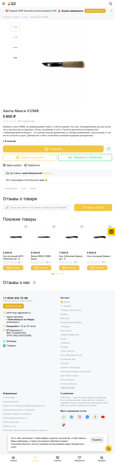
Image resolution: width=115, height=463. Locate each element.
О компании (9, 397)
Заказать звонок (13, 306)
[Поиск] (111, 3)
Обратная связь (11, 422)
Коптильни (65, 330)
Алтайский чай (67, 359)
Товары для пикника (70, 310)
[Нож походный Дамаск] (99, 237)
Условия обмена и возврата (17, 414)
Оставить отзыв (93, 207)
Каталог (16, 17)
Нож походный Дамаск (98, 256)
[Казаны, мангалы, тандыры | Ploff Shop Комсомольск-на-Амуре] (11, 3)
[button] (53, 273)
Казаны (64, 314)
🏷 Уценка (65, 306)
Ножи (25, 17)
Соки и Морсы (67, 351)
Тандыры (65, 326)
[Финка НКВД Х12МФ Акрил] (43, 237)
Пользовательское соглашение (19, 409)
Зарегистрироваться (95, 11)
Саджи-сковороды (70, 367)
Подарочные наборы (71, 322)
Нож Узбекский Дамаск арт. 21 (71, 257)
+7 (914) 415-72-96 (15, 298)
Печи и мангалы (68, 383)
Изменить (48, 173)
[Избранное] (108, 148)
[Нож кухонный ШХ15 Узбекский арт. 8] (15, 237)
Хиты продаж (67, 379)
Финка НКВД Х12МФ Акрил (41, 257)
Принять (97, 439)
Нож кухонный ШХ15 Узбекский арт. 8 (13, 257)
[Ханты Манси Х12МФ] (62, 64)
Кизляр (33, 188)
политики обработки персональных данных (25, 430)
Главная (6, 17)
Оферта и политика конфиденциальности (24, 405)
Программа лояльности (15, 418)
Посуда (64, 347)
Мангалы (64, 318)
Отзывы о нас (19, 282)
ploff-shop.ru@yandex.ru (19, 312)
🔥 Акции (65, 302)
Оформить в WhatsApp (85, 157)
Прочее (64, 363)
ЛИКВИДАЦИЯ (11, 188)
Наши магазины (10, 401)
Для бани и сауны (69, 375)
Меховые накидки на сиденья (75, 371)
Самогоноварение (69, 334)
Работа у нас (9, 426)
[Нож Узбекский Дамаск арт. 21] (71, 237)
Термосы (65, 343)
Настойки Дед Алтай (71, 355)
